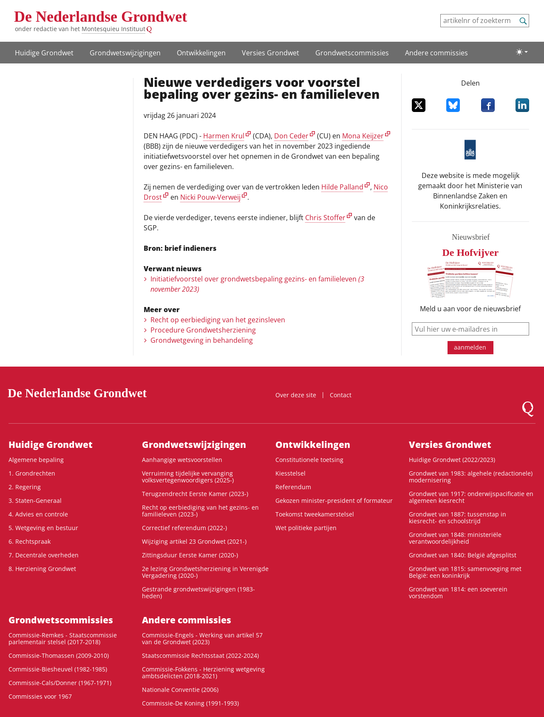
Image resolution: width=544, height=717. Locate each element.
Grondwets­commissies (352, 52)
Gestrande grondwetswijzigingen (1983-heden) (198, 592)
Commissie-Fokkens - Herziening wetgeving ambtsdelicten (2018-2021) (203, 672)
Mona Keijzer (363, 136)
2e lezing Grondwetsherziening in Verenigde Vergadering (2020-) (205, 572)
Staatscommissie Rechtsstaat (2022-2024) (200, 655)
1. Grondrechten (31, 473)
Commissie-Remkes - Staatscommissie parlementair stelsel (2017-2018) (62, 638)
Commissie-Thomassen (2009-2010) (58, 655)
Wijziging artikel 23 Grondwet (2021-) (194, 541)
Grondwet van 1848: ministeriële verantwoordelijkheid (455, 538)
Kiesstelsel (290, 473)
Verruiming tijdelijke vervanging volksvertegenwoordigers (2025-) (188, 476)
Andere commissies (436, 52)
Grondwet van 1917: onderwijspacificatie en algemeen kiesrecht (471, 497)
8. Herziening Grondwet (42, 569)
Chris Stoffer (325, 217)
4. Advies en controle (38, 514)
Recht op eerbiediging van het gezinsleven (217, 319)
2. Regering (24, 487)
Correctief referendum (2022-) (184, 528)
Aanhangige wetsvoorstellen (182, 460)
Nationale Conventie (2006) (180, 689)
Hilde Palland (342, 187)
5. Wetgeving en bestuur (43, 528)
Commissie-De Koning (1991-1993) (190, 703)
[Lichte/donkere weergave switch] (522, 52)
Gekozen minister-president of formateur (334, 500)
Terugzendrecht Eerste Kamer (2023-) (195, 494)
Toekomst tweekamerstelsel (314, 514)
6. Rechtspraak (29, 541)
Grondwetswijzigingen (125, 52)
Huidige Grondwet (44, 52)
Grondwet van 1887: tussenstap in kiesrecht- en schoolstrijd (457, 517)
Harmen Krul (223, 136)
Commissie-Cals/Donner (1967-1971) (59, 683)
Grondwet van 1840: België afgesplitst (462, 555)
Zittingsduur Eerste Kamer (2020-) (190, 555)
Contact (340, 395)
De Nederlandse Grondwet (100, 16)
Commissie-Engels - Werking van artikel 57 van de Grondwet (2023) (202, 638)
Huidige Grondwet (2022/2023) (452, 460)
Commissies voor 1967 (40, 696)
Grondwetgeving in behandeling (201, 340)
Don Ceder (291, 136)
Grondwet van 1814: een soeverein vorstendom (458, 592)
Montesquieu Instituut (113, 29)
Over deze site (295, 395)
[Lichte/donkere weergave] (522, 52)
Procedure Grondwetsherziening (203, 330)
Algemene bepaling (36, 460)
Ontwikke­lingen (201, 52)
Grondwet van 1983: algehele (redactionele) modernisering (471, 476)
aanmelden (470, 347)
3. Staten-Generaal (35, 500)
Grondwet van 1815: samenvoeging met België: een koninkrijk (465, 572)
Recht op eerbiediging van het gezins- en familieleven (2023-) (200, 510)
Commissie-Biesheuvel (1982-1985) (57, 669)
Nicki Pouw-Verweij (210, 197)
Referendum (293, 487)
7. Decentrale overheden (43, 555)
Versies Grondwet (270, 52)
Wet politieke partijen (306, 528)
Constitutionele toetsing (309, 460)
